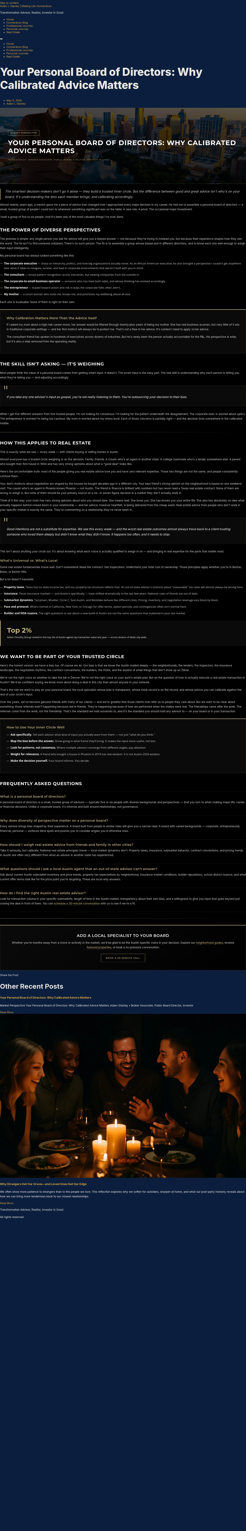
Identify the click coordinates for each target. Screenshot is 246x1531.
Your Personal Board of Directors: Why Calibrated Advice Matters (45, 997)
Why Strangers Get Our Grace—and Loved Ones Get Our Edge (43, 1184)
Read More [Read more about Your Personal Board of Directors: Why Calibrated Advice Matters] (6, 1012)
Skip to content (11, 2)
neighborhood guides (209, 942)
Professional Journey (19, 25)
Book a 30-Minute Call (123, 958)
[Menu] (1, 38)
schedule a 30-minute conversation (77, 903)
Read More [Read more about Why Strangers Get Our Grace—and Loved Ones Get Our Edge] (6, 1203)
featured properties (99, 947)
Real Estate (13, 32)
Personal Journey (17, 29)
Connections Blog (17, 22)
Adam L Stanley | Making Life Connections (26, 6)
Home (10, 19)
